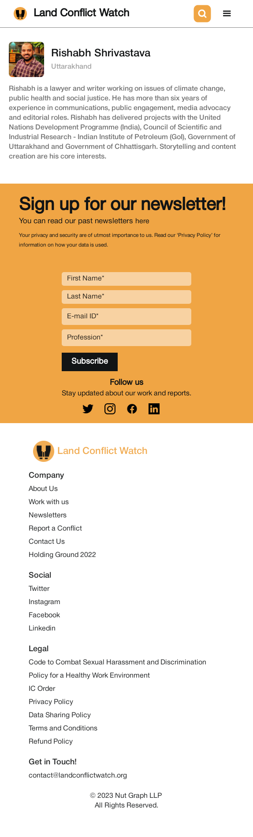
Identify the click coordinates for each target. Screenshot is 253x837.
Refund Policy (51, 742)
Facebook (44, 615)
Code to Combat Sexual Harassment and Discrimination (117, 663)
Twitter (39, 589)
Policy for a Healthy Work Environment (89, 676)
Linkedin (42, 629)
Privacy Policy (51, 702)
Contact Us (47, 542)
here (142, 221)
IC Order (42, 689)
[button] (227, 13)
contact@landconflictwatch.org (78, 776)
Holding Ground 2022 (62, 555)
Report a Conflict (55, 529)
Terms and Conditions (63, 729)
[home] (102, 13)
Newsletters (48, 516)
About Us (43, 489)
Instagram (44, 602)
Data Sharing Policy (60, 715)
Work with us (49, 502)
